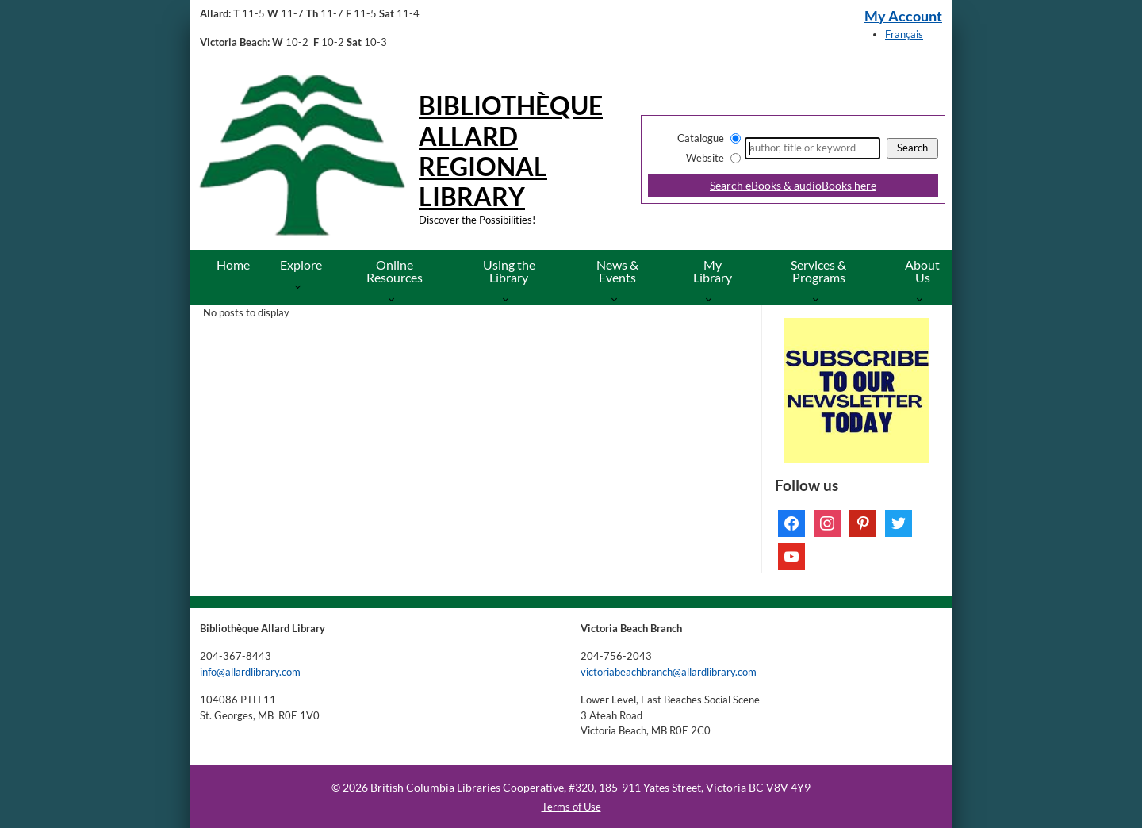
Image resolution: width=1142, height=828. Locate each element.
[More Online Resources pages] (394, 298)
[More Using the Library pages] (509, 298)
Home (233, 264)
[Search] (812, 148)
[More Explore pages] (301, 286)
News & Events (617, 271)
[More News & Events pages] (617, 298)
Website (705, 157)
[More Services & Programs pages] (819, 298)
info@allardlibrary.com (250, 671)
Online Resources (394, 271)
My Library (712, 271)
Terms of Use (571, 806)
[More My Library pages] (712, 298)
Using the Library (509, 271)
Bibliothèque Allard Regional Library (511, 151)
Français (904, 34)
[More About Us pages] (923, 298)
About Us (922, 271)
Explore (301, 264)
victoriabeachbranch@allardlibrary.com (669, 671)
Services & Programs (818, 271)
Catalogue (700, 138)
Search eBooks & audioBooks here (793, 185)
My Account (903, 16)
